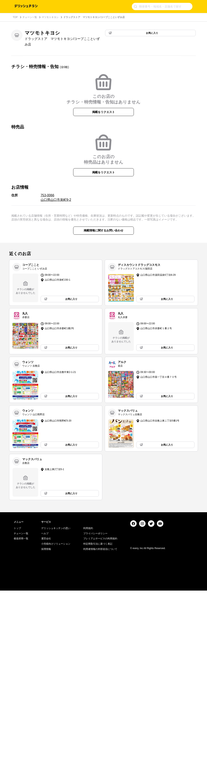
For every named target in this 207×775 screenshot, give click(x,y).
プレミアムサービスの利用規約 (100, 723)
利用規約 (88, 712)
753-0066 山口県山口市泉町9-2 (56, 315)
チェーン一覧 (29, 17)
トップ (17, 712)
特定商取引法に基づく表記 (97, 728)
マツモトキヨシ (50, 17)
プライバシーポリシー (95, 717)
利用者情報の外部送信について (100, 733)
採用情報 (46, 733)
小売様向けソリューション (55, 728)
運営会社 (46, 723)
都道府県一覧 (21, 723)
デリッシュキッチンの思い (55, 712)
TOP (15, 17)
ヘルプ (45, 717)
